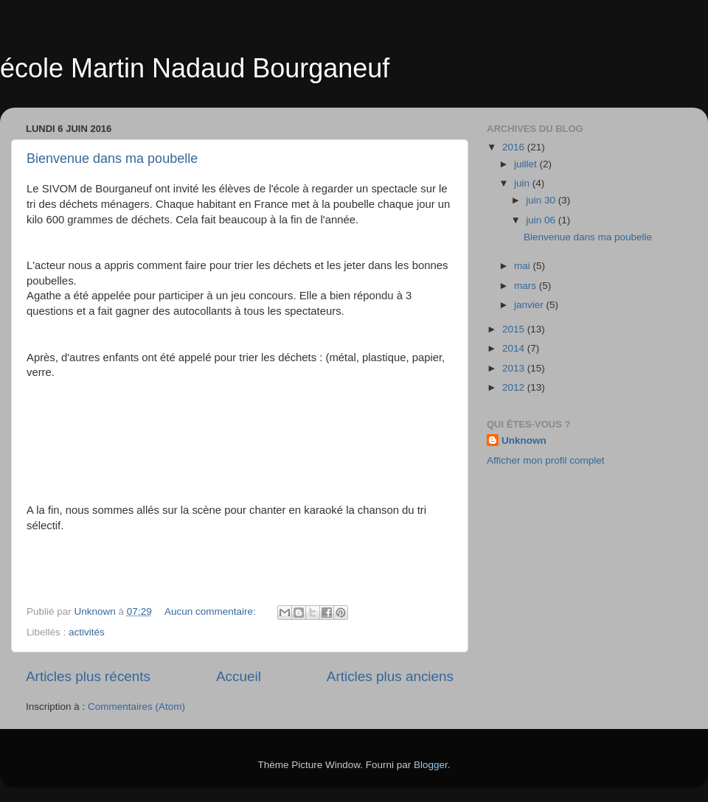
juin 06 (542, 220)
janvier (530, 304)
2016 (514, 147)
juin (523, 183)
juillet (527, 164)
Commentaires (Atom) (136, 706)
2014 (514, 348)
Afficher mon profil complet (546, 460)
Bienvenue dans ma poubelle (112, 158)
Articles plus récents (88, 676)
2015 (514, 329)
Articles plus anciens (390, 676)
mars (526, 285)
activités (87, 632)
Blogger (431, 764)
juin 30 (542, 200)
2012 (514, 387)
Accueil (238, 676)
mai (523, 265)
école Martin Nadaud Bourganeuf (194, 68)
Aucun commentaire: (211, 611)
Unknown (524, 440)
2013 (514, 368)
